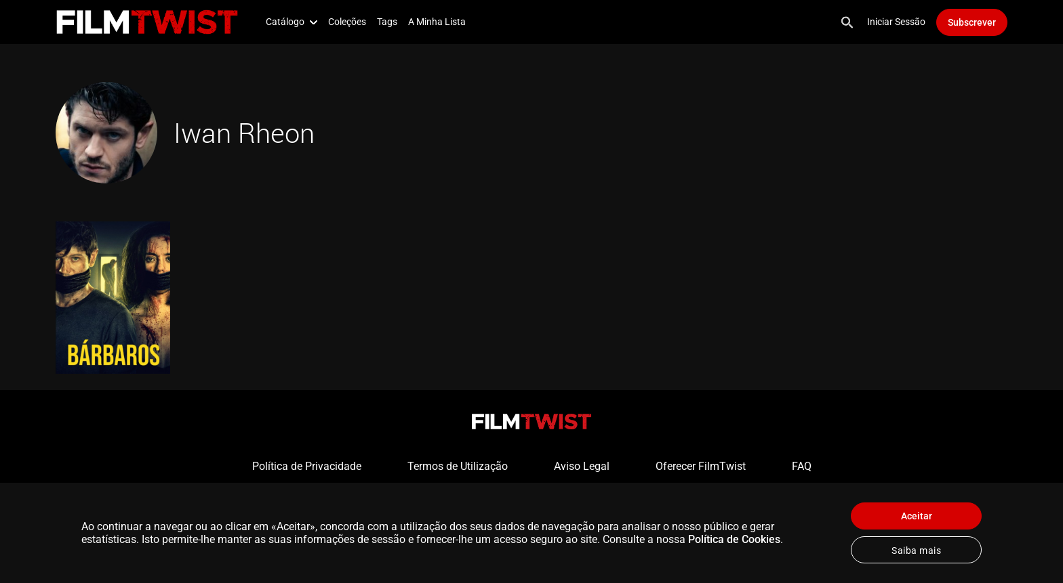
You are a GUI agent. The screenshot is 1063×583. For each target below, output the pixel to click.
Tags (387, 21)
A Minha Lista (437, 21)
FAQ (801, 466)
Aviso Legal (581, 466)
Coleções (347, 21)
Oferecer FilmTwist (701, 466)
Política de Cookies (734, 539)
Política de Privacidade (306, 466)
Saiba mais (916, 550)
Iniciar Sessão (896, 21)
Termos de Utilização (457, 466)
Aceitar (916, 516)
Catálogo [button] (291, 21)
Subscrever (972, 22)
